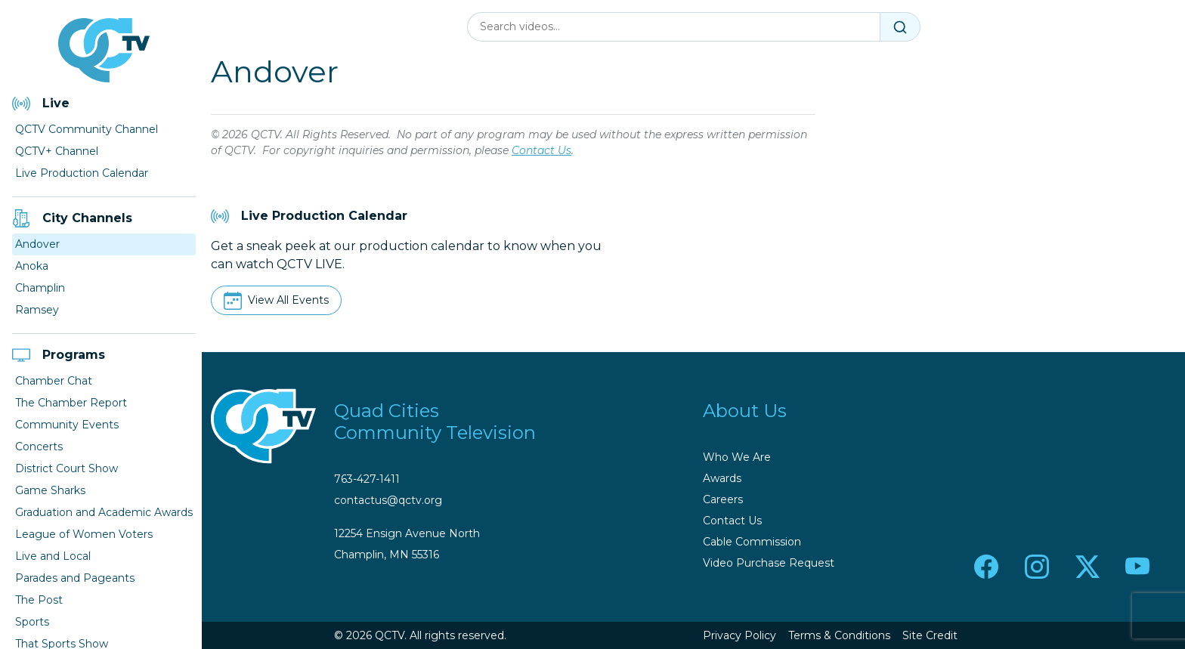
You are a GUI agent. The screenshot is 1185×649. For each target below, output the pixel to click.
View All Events (288, 300)
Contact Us (541, 150)
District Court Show (66, 468)
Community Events (67, 424)
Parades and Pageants (75, 578)
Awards (722, 478)
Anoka (31, 266)
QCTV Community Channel (86, 129)
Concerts (39, 446)
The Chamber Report (71, 402)
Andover (37, 244)
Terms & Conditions (839, 635)
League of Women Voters (84, 534)
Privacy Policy (739, 635)
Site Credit (930, 635)
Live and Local (53, 556)
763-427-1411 (367, 479)
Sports (32, 622)
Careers (723, 499)
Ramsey (37, 310)
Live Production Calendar (81, 173)
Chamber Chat (53, 381)
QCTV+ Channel (56, 151)
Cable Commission (752, 542)
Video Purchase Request (768, 563)
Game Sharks (50, 490)
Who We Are (737, 457)
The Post (39, 600)
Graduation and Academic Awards (104, 512)
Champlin (40, 288)
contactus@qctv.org (388, 500)
